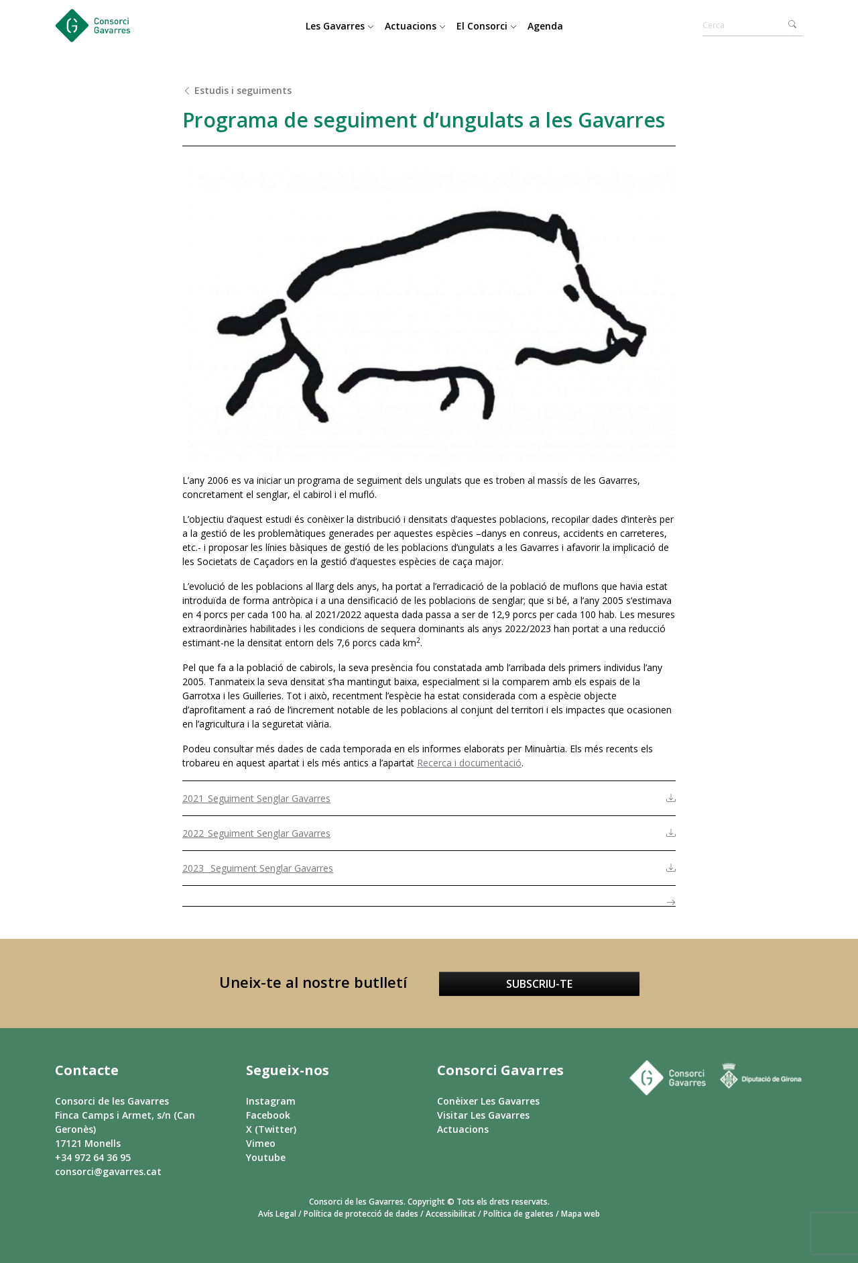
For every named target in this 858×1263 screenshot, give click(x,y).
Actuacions (415, 25)
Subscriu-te (539, 983)
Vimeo (260, 1143)
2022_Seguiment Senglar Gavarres (256, 833)
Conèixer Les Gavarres (488, 1101)
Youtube (266, 1157)
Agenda (545, 25)
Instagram (271, 1101)
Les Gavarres (340, 25)
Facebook (268, 1115)
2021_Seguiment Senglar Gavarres (256, 798)
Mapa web (580, 1213)
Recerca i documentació (469, 762)
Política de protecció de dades (361, 1213)
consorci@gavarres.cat (108, 1171)
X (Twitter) (271, 1129)
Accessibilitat (451, 1213)
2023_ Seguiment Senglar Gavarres (257, 868)
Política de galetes (518, 1213)
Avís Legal (277, 1213)
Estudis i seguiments (237, 90)
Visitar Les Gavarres (483, 1115)
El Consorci (486, 25)
